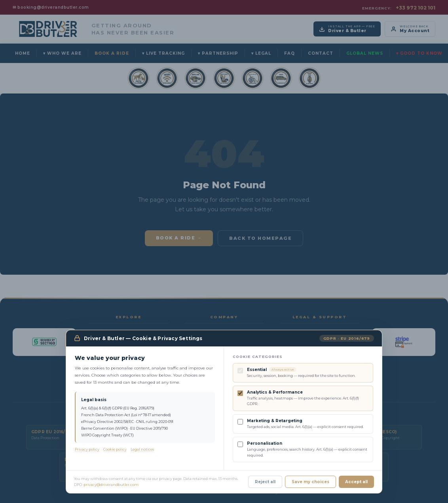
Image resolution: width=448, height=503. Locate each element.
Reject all (265, 481)
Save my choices (310, 481)
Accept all (356, 481)
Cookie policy (115, 449)
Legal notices (142, 449)
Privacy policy (87, 449)
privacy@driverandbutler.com (111, 484)
